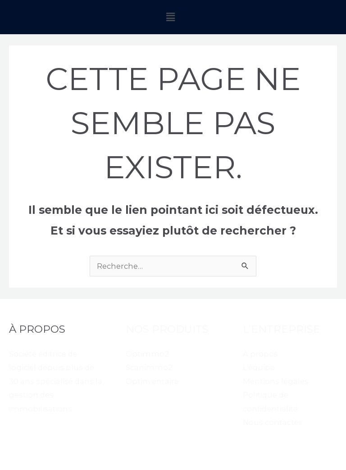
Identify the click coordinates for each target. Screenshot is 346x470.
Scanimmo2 (149, 367)
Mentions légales (276, 381)
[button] (170, 17)
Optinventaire (152, 381)
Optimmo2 (147, 353)
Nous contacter (272, 422)
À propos (260, 353)
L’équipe (259, 367)
